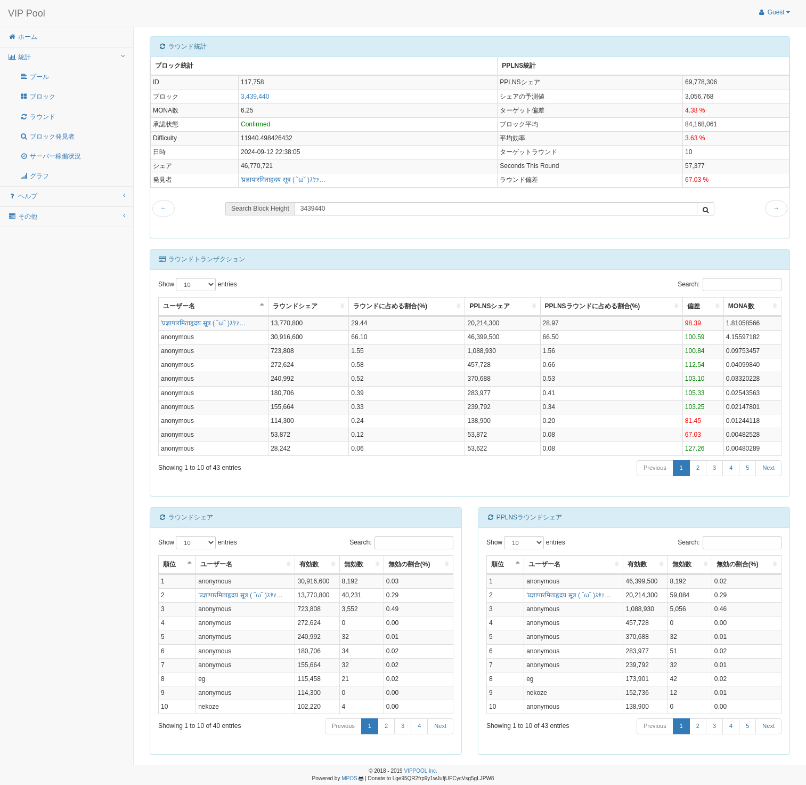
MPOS (349, 778)
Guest (774, 12)
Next (768, 467)
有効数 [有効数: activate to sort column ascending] (309, 564)
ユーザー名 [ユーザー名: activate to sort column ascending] (216, 564)
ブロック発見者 (47, 136)
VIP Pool (26, 13)
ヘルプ (66, 196)
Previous (655, 467)
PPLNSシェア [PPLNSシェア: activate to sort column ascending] (489, 306)
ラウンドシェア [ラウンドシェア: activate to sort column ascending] (295, 306)
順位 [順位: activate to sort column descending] (169, 564)
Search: (729, 284)
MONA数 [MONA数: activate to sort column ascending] (741, 306)
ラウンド (37, 117)
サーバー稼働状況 (50, 156)
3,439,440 (255, 96)
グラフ (34, 176)
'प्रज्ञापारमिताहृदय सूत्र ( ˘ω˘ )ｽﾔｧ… (283, 179)
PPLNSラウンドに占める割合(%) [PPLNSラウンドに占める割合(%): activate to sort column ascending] (592, 306)
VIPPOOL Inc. (420, 771)
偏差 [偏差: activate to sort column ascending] (693, 306)
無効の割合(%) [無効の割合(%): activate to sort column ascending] (409, 564)
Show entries (197, 284)
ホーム (22, 37)
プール (34, 77)
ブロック (37, 96)
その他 (66, 216)
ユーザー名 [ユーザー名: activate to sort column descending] (179, 306)
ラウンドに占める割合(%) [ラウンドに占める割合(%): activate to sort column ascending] (390, 306)
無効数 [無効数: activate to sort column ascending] (353, 564)
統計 (66, 57)
